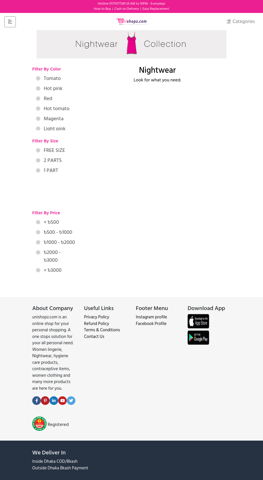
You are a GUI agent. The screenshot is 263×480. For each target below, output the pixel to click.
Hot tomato (53, 108)
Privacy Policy (96, 317)
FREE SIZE (50, 150)
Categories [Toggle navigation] (241, 22)
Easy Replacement (155, 9)
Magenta (50, 119)
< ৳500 (47, 222)
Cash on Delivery (127, 9)
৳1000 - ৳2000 (55, 242)
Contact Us (94, 336)
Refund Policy (96, 323)
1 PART (47, 170)
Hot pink (49, 88)
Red (44, 98)
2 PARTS (49, 160)
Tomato (48, 78)
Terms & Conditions (102, 330)
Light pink (51, 129)
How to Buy (103, 9)
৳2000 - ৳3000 (48, 256)
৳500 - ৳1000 (54, 232)
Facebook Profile (151, 323)
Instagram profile (151, 317)
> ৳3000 (49, 270)
